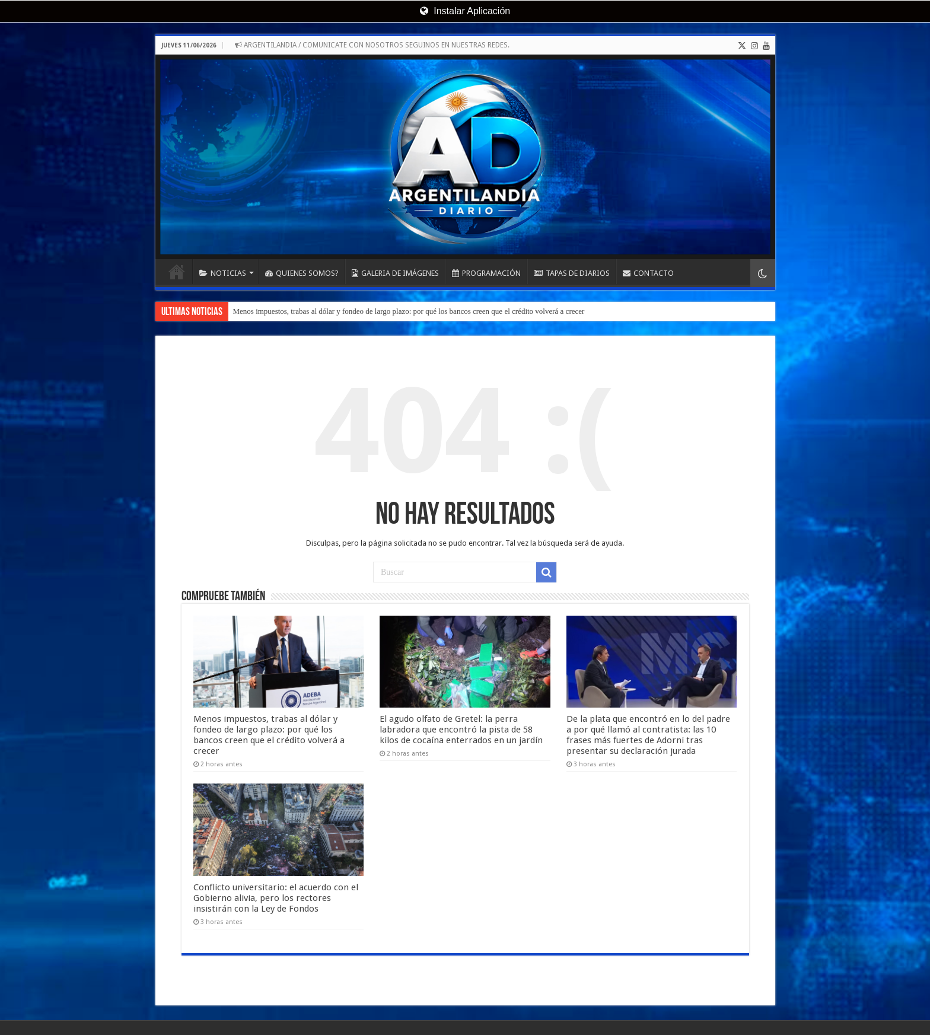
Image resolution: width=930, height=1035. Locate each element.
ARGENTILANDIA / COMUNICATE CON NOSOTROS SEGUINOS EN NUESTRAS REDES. (372, 45)
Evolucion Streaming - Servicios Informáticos (699, 1015)
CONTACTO (648, 273)
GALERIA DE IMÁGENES (395, 273)
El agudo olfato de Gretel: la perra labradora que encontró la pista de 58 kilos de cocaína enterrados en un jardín (461, 718)
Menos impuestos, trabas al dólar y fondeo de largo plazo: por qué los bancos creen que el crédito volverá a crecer (409, 311)
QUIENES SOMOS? (302, 273)
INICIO (176, 271)
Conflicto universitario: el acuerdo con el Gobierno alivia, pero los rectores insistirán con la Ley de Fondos (275, 874)
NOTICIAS (222, 273)
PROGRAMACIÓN (486, 273)
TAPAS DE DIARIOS (572, 273)
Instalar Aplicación (465, 11)
